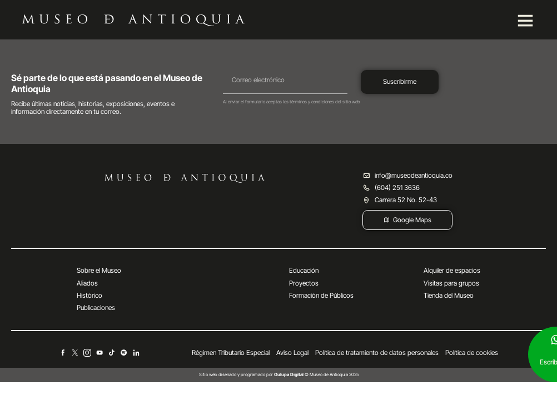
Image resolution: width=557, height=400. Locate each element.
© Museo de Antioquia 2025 (316, 374)
